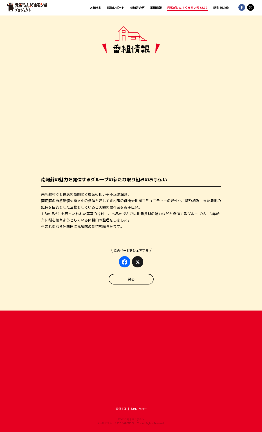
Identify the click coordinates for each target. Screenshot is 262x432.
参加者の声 (137, 8)
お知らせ (96, 8)
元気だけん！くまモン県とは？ (187, 8)
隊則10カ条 (221, 8)
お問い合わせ (138, 409)
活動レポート (116, 8)
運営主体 (121, 409)
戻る (131, 279)
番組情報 (156, 8)
